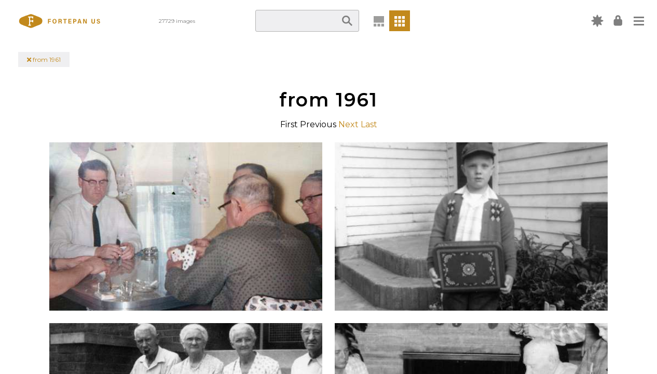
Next (348, 124)
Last (369, 124)
